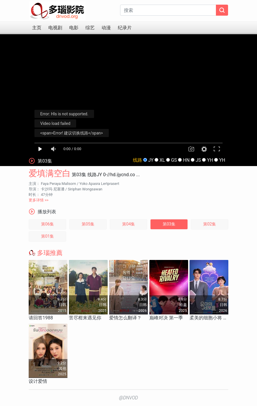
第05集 (88, 224)
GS (174, 160)
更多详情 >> (39, 200)
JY (150, 160)
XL (162, 160)
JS (198, 160)
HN (186, 160)
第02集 (209, 224)
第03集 (169, 224)
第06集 (47, 224)
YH (210, 160)
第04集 (128, 224)
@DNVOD (128, 397)
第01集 (47, 236)
